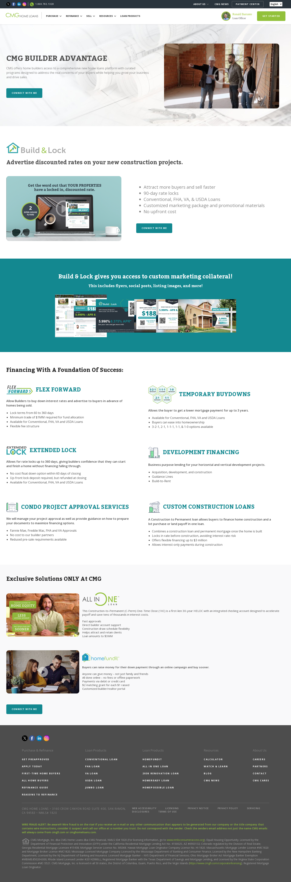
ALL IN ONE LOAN (156, 766)
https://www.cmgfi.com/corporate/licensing (215, 863)
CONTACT (260, 773)
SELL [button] (90, 16)
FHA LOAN (92, 766)
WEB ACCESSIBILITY (144, 808)
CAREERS (259, 759)
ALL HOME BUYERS (35, 780)
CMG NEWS (222, 4)
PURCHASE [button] (54, 16)
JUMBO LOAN (94, 787)
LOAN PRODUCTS (130, 16)
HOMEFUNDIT (152, 759)
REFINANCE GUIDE (35, 787)
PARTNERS (260, 766)
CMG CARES (261, 780)
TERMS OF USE (167, 811)
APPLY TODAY (32, 766)
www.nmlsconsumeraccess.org (185, 840)
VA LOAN (91, 773)
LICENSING (172, 808)
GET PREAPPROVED (36, 759)
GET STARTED (271, 16)
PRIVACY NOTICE (198, 808)
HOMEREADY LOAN (156, 780)
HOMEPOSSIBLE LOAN (158, 787)
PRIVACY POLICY (228, 808)
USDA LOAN (93, 780)
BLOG (208, 773)
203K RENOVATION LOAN (161, 773)
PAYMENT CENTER (248, 4)
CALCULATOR (213, 759)
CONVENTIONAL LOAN (101, 759)
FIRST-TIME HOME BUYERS (41, 773)
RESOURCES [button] (107, 16)
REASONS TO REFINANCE (40, 794)
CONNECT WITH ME (24, 93)
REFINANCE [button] (74, 16)
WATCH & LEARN (216, 766)
